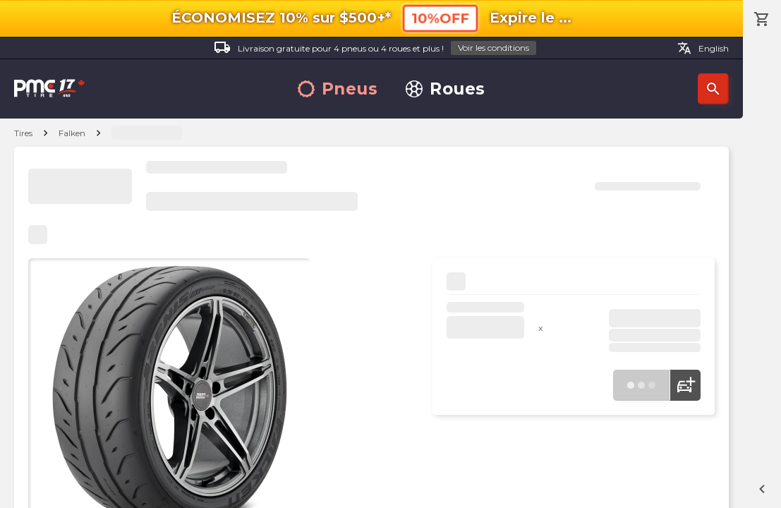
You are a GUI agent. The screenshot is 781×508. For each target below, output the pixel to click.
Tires (23, 133)
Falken (72, 133)
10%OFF (440, 18)
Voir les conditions (493, 47)
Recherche (713, 88)
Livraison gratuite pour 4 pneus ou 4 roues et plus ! (375, 48)
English (703, 48)
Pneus (338, 89)
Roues (445, 89)
